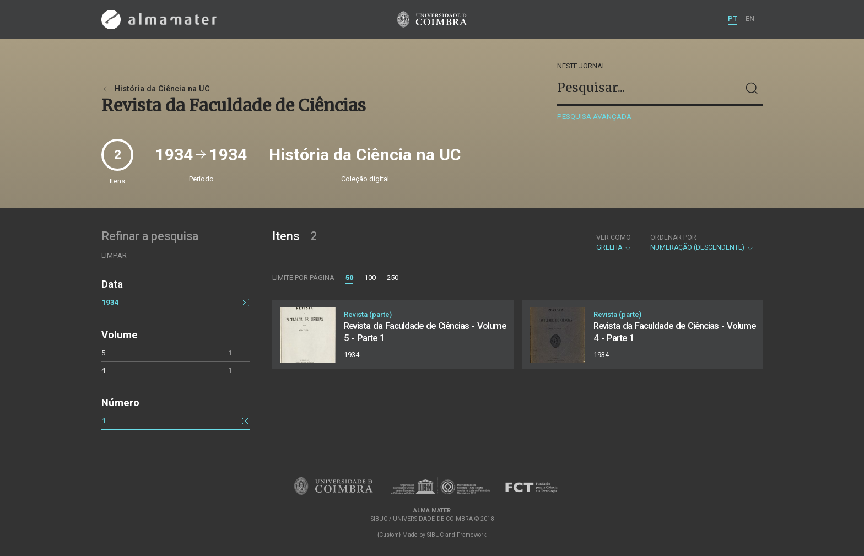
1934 (110, 302)
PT (732, 18)
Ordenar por (673, 237)
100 (370, 277)
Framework (472, 534)
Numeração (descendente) (702, 242)
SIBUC (435, 534)
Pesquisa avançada (594, 116)
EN (750, 18)
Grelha (614, 242)
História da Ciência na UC (155, 89)
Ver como (613, 237)
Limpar (114, 255)
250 (392, 277)
